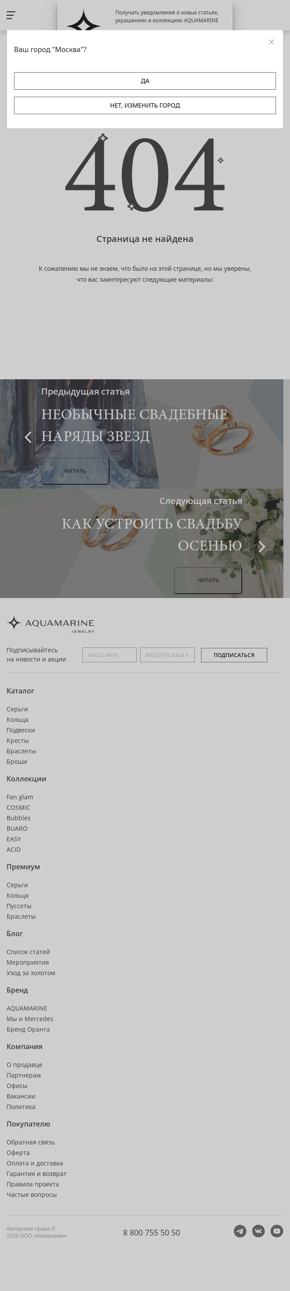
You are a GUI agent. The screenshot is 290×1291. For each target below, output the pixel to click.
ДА (145, 81)
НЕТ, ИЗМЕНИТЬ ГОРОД (145, 105)
